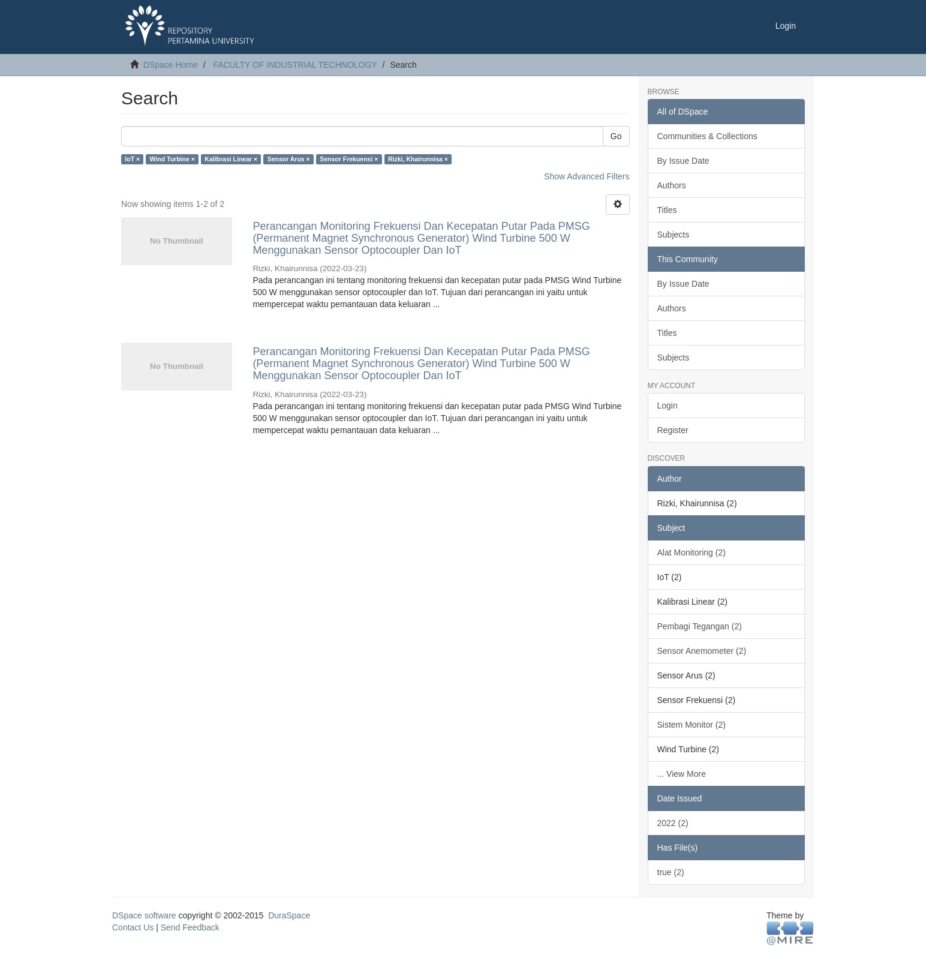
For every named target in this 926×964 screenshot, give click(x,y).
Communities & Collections (707, 136)
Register (673, 430)
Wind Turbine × (172, 159)
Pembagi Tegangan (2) (699, 626)
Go (616, 136)
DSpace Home (170, 65)
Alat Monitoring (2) (691, 552)
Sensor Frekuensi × (349, 159)
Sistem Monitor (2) (691, 724)
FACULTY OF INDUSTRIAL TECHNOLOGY (295, 65)
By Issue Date (683, 161)
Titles (667, 210)
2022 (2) (673, 823)
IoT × (132, 159)
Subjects (673, 234)
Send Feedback (190, 927)
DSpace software (144, 915)
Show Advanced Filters (586, 176)
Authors (671, 185)
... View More (681, 774)
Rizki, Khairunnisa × (418, 159)
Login (667, 405)
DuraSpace (289, 915)
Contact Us (133, 927)
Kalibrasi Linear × (231, 159)
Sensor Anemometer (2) (702, 651)
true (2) (670, 872)
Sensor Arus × (288, 159)
